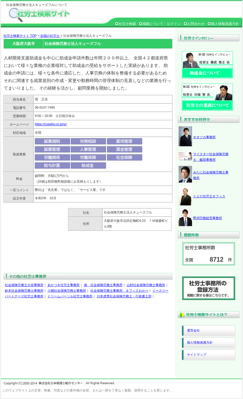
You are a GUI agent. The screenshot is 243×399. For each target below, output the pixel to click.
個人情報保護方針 (225, 24)
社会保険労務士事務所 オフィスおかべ (119, 291)
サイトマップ (196, 355)
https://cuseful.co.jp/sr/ (51, 124)
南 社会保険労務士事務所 (103, 285)
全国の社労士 (50, 36)
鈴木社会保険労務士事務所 (24, 291)
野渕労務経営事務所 (207, 218)
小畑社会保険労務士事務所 (66, 291)
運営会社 (193, 330)
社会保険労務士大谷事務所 (24, 285)
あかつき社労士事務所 (63, 285)
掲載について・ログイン (161, 24)
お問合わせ (196, 24)
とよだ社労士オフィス (209, 196)
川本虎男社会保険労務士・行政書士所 (124, 296)
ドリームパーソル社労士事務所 (70, 296)
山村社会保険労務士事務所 (146, 285)
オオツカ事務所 (204, 137)
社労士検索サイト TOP (20, 36)
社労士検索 (127, 24)
